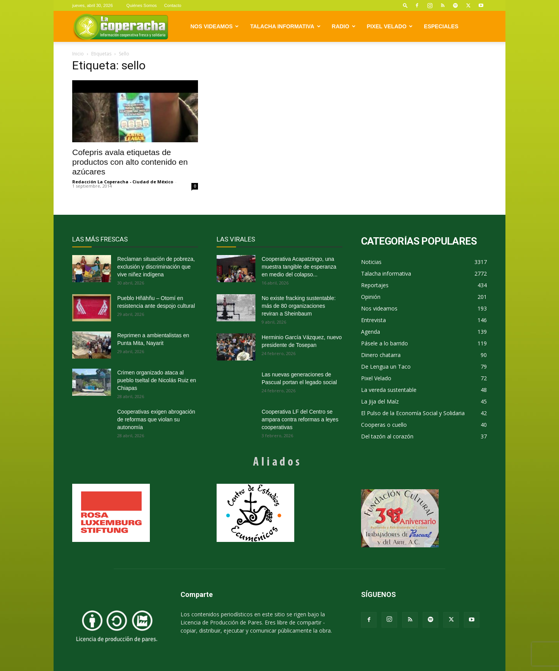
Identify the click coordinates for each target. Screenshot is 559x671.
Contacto (172, 5)
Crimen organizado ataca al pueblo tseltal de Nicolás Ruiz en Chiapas (156, 380)
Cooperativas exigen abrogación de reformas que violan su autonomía (156, 419)
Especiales (441, 26)
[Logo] (120, 26)
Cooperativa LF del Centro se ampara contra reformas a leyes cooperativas (300, 419)
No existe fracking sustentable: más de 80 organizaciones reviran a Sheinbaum (299, 306)
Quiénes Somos (142, 5)
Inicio (78, 53)
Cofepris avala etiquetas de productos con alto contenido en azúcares (130, 162)
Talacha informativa (285, 26)
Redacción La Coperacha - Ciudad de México (122, 182)
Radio (344, 26)
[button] (405, 5)
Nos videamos (215, 26)
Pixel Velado (390, 26)
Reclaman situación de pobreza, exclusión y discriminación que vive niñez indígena (156, 267)
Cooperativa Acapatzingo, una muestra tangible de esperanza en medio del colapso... (299, 267)
